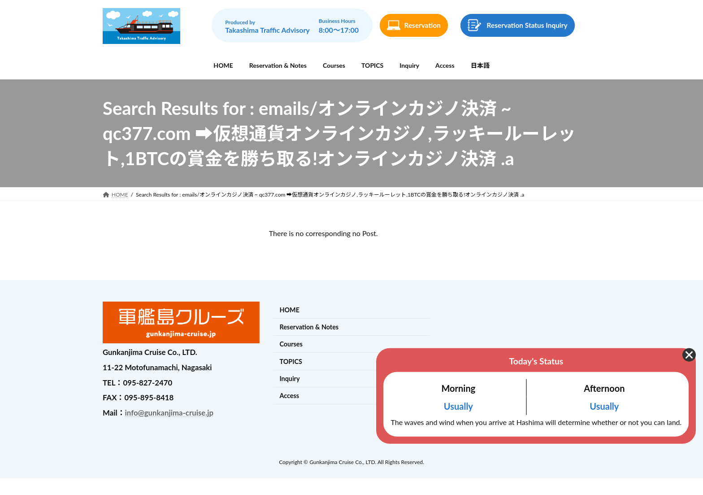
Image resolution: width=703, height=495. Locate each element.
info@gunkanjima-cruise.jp (169, 412)
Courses (290, 344)
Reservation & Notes (308, 327)
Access (289, 395)
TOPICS (290, 361)
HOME (289, 310)
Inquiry (289, 378)
